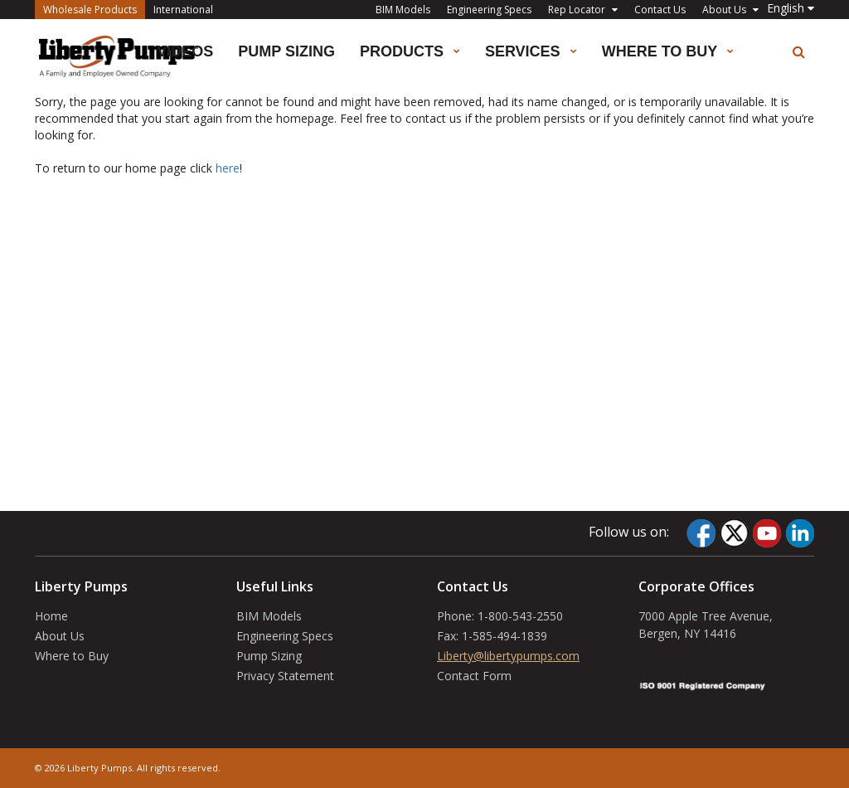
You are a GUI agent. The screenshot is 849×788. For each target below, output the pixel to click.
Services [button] (531, 51)
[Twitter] (734, 533)
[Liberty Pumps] (118, 56)
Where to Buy (72, 656)
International (183, 9)
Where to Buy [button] (668, 51)
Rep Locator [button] (583, 9)
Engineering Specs (489, 9)
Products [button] (410, 51)
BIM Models (403, 9)
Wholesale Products (94, 9)
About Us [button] (730, 9)
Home (51, 616)
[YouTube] (767, 533)
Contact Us (660, 9)
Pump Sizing (286, 51)
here (228, 168)
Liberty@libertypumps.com (508, 656)
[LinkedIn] (799, 533)
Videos (185, 51)
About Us (60, 636)
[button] (790, 8)
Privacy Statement (285, 675)
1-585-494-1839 (504, 636)
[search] (799, 51)
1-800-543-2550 (520, 616)
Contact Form (474, 675)
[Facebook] (701, 533)
